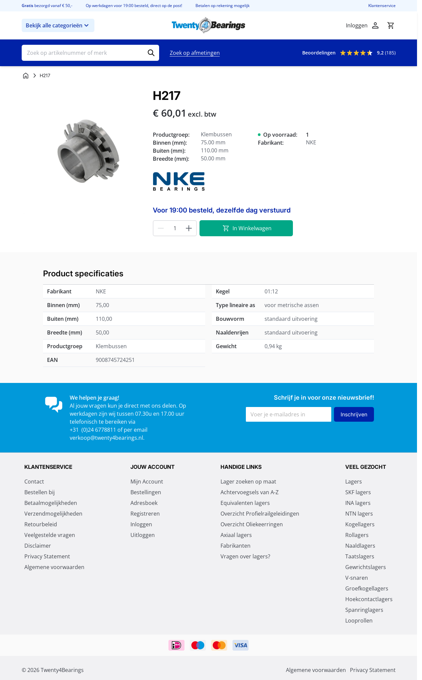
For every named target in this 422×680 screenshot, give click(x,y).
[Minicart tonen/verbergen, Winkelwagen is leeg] (391, 25)
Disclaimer (37, 545)
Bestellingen (145, 492)
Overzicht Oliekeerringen (252, 524)
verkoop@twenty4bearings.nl (106, 437)
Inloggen (141, 524)
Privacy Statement (47, 556)
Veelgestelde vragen (49, 535)
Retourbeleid (40, 524)
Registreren (145, 513)
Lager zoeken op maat (248, 481)
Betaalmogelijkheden (50, 503)
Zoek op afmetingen (195, 52)
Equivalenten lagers (245, 503)
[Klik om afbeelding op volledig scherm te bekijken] (84, 151)
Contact (34, 481)
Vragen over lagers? (245, 556)
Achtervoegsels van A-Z (250, 492)
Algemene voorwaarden (54, 567)
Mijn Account (146, 481)
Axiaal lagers (236, 535)
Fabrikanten (236, 545)
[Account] (375, 25)
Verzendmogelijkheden (53, 513)
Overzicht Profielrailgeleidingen (260, 513)
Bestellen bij (39, 492)
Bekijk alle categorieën (58, 25)
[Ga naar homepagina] (26, 76)
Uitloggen (142, 535)
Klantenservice (382, 5)
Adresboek (143, 503)
